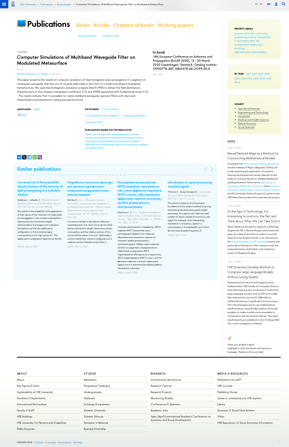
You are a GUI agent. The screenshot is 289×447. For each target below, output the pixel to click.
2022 (243, 78)
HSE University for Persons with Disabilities (41, 422)
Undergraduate (93, 392)
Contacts (38, 442)
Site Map (77, 442)
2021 (249, 78)
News (231, 141)
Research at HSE (111, 35)
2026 (254, 73)
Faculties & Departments (31, 398)
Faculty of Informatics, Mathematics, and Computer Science (254, 187)
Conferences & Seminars (165, 404)
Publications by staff (229, 379)
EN (261, 4)
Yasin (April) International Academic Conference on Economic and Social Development (181, 418)
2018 (268, 78)
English (36, 109)
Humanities (244, 116)
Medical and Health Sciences (253, 119)
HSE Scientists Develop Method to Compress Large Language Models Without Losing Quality (250, 272)
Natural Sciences (247, 123)
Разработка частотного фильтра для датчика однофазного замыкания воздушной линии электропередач (90, 188)
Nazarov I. (45, 73)
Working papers (175, 25)
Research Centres (161, 386)
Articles (101, 25)
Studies (90, 373)
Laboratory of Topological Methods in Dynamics (251, 184)
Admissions (90, 379)
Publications (48, 23)
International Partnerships (32, 404)
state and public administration (250, 52)
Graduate (89, 398)
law (258, 40)
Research (158, 373)
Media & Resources (232, 373)
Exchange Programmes (97, 404)
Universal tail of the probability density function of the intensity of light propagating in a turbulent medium (40, 188)
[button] (106, 175)
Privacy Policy (64, 442)
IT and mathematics (244, 40)
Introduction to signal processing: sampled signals (190, 184)
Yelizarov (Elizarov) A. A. (28, 73)
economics (262, 33)
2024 (267, 73)
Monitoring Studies (162, 398)
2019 (262, 78)
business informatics (244, 33)
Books (83, 25)
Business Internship (95, 429)
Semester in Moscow (96, 422)
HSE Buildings (24, 416)
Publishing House (227, 392)
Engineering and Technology (253, 112)
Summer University (95, 410)
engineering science (245, 37)
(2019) (116, 141)
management (241, 44)
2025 (260, 73)
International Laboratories (166, 379)
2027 (248, 73)
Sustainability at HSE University (35, 392)
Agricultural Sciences (249, 108)
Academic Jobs (159, 410)
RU (256, 4)
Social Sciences (246, 127)
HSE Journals (224, 386)
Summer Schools (93, 416)
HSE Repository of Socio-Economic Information (245, 422)
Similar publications (39, 169)
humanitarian (264, 37)
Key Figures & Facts (28, 386)
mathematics (256, 44)
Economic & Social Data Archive (235, 410)
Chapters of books (134, 25)
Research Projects (161, 392)
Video (220, 416)
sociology (239, 48)
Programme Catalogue (97, 386)
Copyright (50, 442)
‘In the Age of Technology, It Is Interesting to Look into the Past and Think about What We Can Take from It (253, 216)
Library (221, 404)
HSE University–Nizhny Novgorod (261, 163)
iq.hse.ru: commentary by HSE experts (239, 398)
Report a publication (87, 35)
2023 (237, 78)
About (22, 373)
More (237, 82)
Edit (279, 441)
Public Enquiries (25, 429)
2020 (256, 78)
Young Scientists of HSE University (249, 241)
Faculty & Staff (25, 410)
